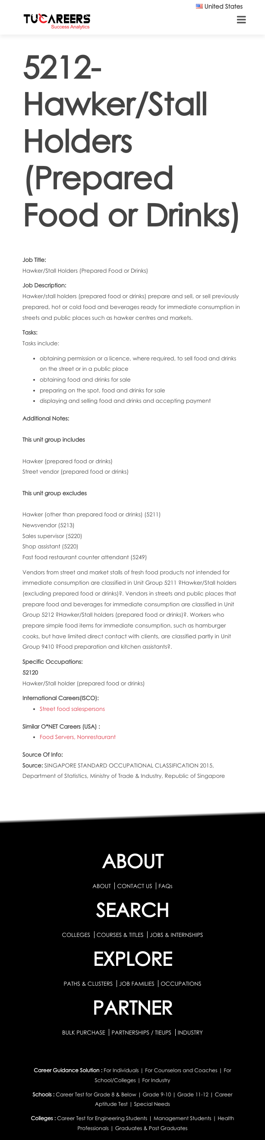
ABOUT (101, 885)
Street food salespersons (72, 708)
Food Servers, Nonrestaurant (78, 736)
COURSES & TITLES (120, 934)
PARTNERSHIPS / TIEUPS (142, 1032)
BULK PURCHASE (84, 1032)
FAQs (165, 885)
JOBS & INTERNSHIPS (176, 934)
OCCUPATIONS (181, 983)
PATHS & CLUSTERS (89, 983)
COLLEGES (76, 934)
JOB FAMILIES (137, 983)
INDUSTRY (190, 1032)
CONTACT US (134, 885)
